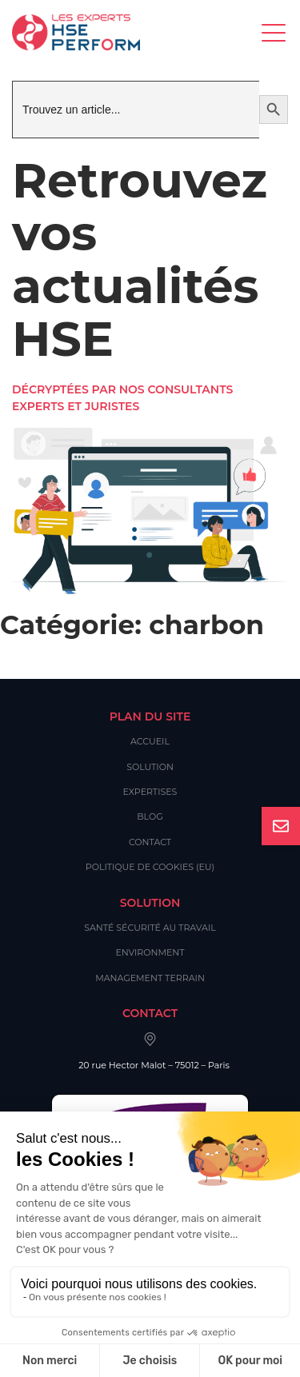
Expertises (150, 791)
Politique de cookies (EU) (150, 866)
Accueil (150, 741)
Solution (150, 766)
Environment (149, 952)
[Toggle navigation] (275, 32)
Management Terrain (150, 978)
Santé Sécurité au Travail (150, 927)
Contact (150, 842)
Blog (149, 816)
